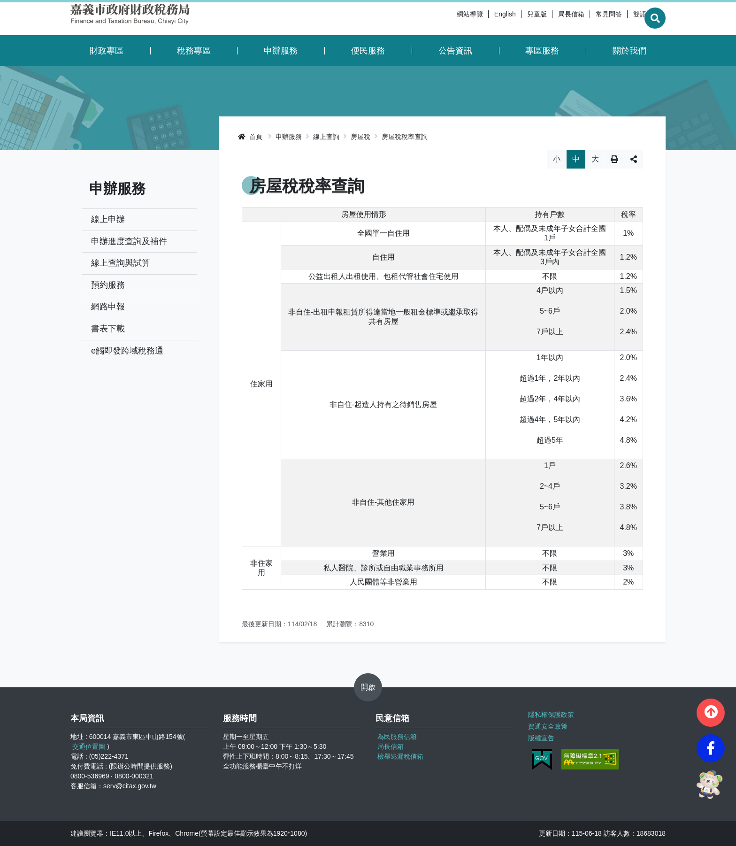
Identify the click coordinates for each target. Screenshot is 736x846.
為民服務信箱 (397, 736)
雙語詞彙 (623, 19)
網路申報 (108, 306)
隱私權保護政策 (551, 714)
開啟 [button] (368, 687)
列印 (614, 159)
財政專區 (106, 50)
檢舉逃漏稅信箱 (400, 756)
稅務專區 (194, 50)
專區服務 (542, 50)
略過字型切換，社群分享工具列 (442, 149)
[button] (711, 713)
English (482, 19)
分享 (633, 159)
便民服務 (368, 50)
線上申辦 (108, 219)
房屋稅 (360, 136)
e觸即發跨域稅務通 (127, 350)
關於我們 (629, 50)
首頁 (250, 136)
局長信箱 (548, 19)
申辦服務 (281, 50)
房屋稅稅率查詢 (405, 136)
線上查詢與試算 (120, 263)
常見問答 (586, 19)
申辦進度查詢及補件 (129, 241)
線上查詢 (326, 136)
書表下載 (108, 328)
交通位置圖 (88, 746)
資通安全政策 (547, 726)
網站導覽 (447, 19)
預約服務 (108, 285)
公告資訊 (455, 50)
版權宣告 (541, 738)
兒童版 (514, 19)
